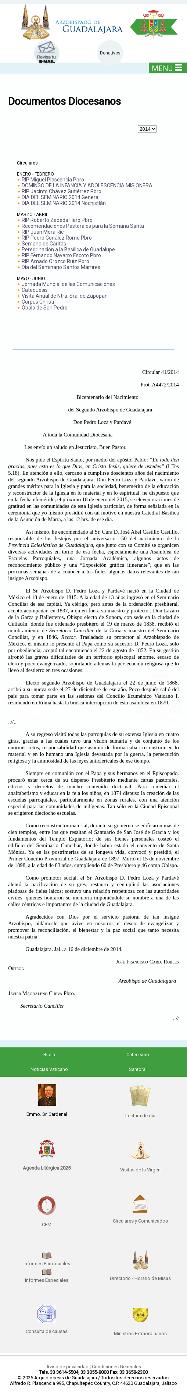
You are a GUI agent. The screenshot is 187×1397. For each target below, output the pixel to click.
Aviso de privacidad (67, 1366)
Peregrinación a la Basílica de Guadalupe (68, 249)
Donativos (110, 53)
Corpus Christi (38, 302)
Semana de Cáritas (44, 244)
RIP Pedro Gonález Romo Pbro (57, 238)
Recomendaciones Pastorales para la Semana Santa (83, 226)
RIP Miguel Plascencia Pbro (53, 180)
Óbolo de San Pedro (45, 308)
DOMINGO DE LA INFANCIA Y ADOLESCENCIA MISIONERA (87, 185)
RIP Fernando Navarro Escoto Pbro (61, 255)
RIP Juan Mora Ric (43, 232)
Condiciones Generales (116, 1366)
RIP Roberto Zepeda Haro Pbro (57, 220)
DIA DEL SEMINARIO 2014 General (61, 197)
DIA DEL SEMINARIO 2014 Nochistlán (64, 203)
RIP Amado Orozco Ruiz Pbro (55, 261)
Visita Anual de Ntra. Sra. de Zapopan (65, 296)
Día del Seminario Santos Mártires (61, 267)
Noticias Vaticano (49, 1069)
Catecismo (137, 1054)
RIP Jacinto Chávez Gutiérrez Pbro (61, 191)
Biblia (49, 1054)
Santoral (138, 1069)
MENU (167, 68)
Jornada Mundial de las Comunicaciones (68, 284)
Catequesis (35, 290)
